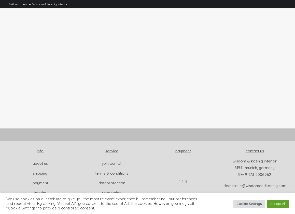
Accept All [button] (278, 204)
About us (40, 163)
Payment (40, 182)
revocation (111, 192)
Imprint (40, 192)
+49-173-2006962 (256, 174)
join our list (111, 163)
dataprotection (112, 182)
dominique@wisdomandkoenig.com (254, 185)
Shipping (40, 173)
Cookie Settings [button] (249, 204)
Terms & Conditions (111, 173)
